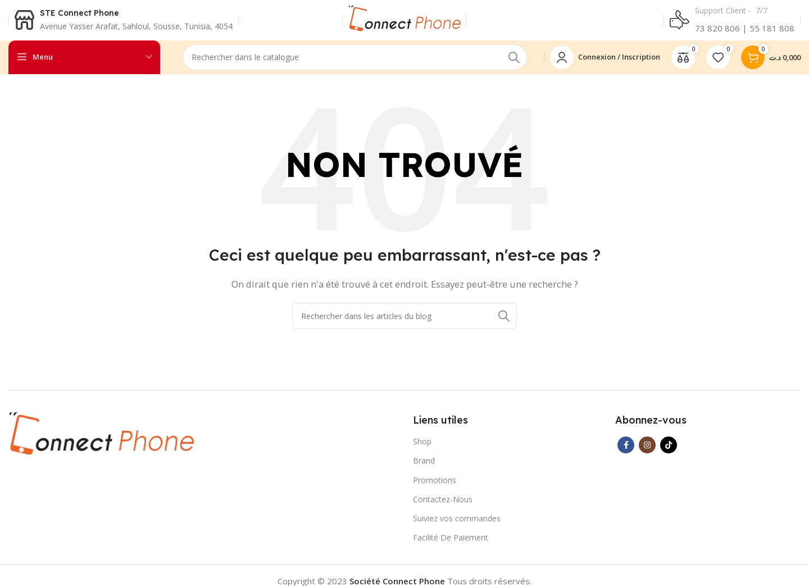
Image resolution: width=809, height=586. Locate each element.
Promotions (434, 484)
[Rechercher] (355, 62)
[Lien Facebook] (625, 449)
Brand (424, 465)
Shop (422, 445)
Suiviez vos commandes (457, 522)
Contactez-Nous (442, 503)
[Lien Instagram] (647, 449)
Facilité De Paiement (450, 542)
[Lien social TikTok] (668, 449)
